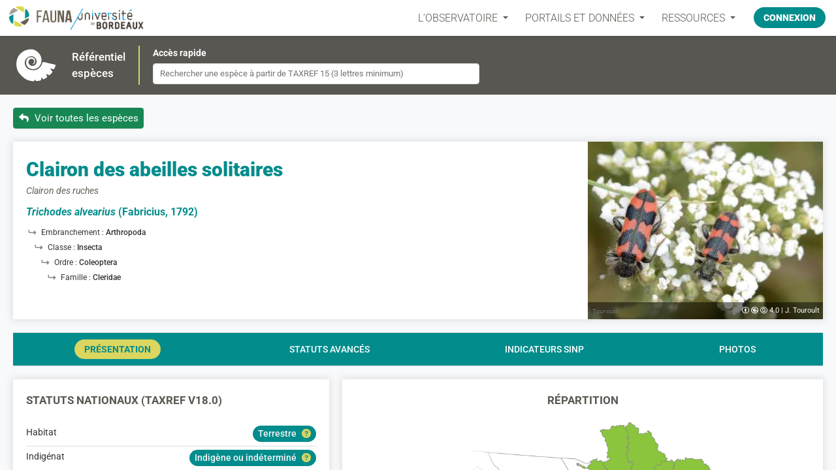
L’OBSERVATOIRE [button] (459, 18)
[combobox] (316, 73)
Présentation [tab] (117, 349)
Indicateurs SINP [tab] (544, 349)
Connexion (790, 17)
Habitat (41, 432)
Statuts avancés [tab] (329, 349)
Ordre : (66, 262)
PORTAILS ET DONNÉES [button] (581, 18)
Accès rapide (179, 53)
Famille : (77, 277)
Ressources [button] (695, 18)
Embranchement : (73, 232)
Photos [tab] (737, 349)
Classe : (62, 247)
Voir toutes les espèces (78, 118)
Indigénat (45, 456)
